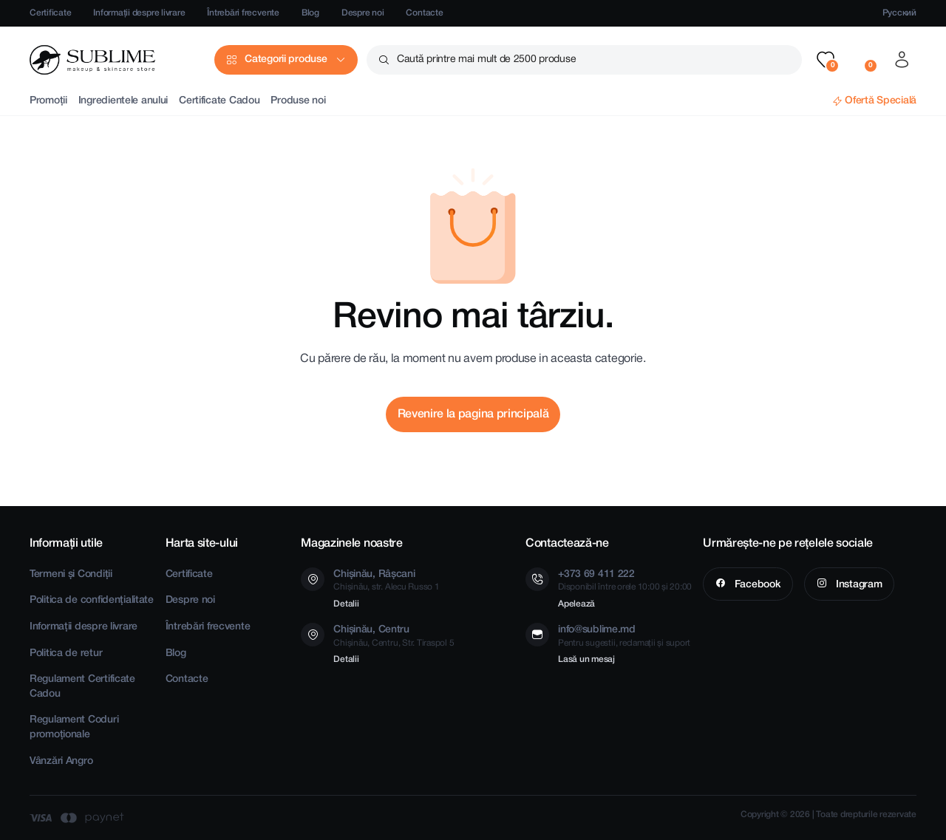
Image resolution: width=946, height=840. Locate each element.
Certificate (50, 13)
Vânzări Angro (61, 761)
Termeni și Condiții (71, 574)
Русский (899, 13)
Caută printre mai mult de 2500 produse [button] (486, 59)
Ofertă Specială (880, 101)
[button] (825, 60)
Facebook (756, 585)
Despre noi (362, 13)
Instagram (857, 585)
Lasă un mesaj (586, 659)
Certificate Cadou (219, 101)
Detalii (345, 604)
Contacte (424, 13)
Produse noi (297, 101)
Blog (310, 13)
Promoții (48, 101)
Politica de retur (66, 653)
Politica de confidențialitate (92, 600)
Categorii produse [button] (286, 59)
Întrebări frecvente (243, 13)
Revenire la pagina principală (473, 414)
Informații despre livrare (139, 13)
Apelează (576, 604)
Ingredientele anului (123, 101)
